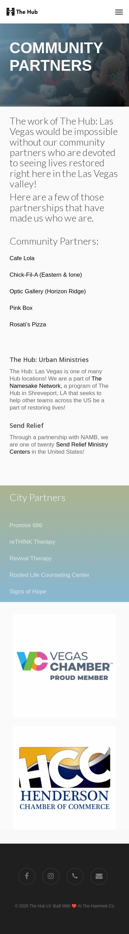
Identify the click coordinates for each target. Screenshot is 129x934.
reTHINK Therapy (32, 542)
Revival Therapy (31, 558)
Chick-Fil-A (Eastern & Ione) (46, 275)
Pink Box (21, 308)
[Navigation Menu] (119, 11)
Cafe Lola (22, 258)
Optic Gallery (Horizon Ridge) (48, 291)
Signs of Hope (28, 591)
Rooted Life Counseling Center (49, 575)
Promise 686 (26, 525)
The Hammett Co (98, 906)
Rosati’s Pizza (28, 324)
